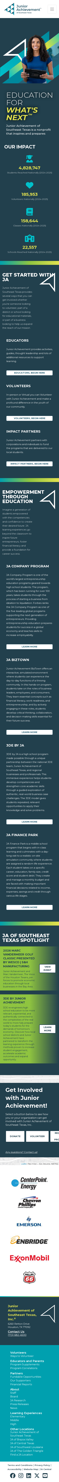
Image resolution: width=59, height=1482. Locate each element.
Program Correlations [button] (23, 1368)
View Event (47, 968)
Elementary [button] (17, 1416)
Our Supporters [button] (20, 1380)
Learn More (29, 646)
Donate (15, 1136)
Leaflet (23, 1164)
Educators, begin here (29, 372)
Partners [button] (16, 1373)
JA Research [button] (18, 1400)
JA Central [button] (45, 1469)
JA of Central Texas (22, 1443)
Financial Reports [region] (21, 1384)
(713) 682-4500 (17, 1335)
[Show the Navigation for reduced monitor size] (52, 9)
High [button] (13, 1424)
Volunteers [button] (18, 1352)
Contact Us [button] (16, 1331)
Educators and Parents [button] (27, 1361)
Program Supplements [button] (24, 1364)
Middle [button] (14, 1420)
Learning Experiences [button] (26, 1413)
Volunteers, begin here (29, 418)
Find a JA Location (21, 1454)
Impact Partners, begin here (29, 463)
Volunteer (37, 1136)
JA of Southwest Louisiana (26, 1447)
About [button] (14, 1389)
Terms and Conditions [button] (20, 1465)
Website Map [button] (31, 1469)
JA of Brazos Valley (22, 1439)
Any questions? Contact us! (21, 1152)
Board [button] (14, 1396)
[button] (13, 1475)
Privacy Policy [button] (42, 1465)
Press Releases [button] (19, 1404)
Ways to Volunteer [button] (22, 1356)
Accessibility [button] (15, 1469)
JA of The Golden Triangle (26, 1450)
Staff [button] (13, 1392)
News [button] (13, 1408)
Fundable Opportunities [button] (25, 1376)
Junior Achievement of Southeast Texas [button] (24, 1434)
